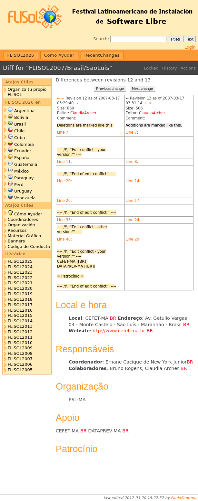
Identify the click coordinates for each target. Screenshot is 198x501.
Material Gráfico (24, 235)
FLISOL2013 (20, 326)
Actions (188, 68)
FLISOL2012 (20, 331)
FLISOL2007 (20, 358)
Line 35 (64, 220)
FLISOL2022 (20, 277)
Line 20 (64, 181)
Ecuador (22, 150)
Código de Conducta (29, 246)
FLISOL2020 (20, 288)
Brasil (20, 124)
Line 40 (64, 239)
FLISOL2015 (20, 315)
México (21, 171)
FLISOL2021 (20, 282)
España (21, 157)
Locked (151, 68)
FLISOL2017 (20, 304)
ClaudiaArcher (83, 113)
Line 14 (132, 181)
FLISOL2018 (20, 299)
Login (190, 47)
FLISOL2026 (21, 55)
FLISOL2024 (20, 266)
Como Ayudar (59, 55)
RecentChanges (102, 55)
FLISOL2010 (20, 342)
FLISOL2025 (20, 261)
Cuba (19, 137)
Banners (16, 241)
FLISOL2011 (20, 337)
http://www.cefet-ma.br (118, 330)
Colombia (24, 144)
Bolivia (21, 117)
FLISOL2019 (20, 293)
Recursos (17, 230)
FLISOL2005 (20, 369)
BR (113, 318)
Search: (101, 38)
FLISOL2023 (20, 272)
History (169, 68)
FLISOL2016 (20, 310)
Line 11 (64, 161)
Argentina (24, 110)
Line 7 (62, 132)
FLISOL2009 (20, 347)
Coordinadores (23, 219)
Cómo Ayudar (28, 214)
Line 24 (132, 220)
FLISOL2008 (20, 353)
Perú (19, 184)
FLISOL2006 (20, 364)
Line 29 (132, 239)
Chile (19, 130)
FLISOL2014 (20, 320)
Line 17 (132, 200)
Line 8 (131, 161)
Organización (21, 224)
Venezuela (25, 197)
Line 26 (64, 200)
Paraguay (24, 177)
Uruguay (23, 191)
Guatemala (25, 164)
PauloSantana (183, 498)
